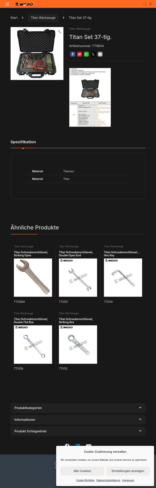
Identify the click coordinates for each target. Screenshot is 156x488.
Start (14, 18)
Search (145, 4)
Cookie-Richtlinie (85, 480)
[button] (59, 31)
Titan (66, 179)
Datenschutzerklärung (108, 480)
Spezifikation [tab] (23, 142)
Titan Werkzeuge (43, 18)
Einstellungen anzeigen (128, 471)
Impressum (128, 480)
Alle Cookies (82, 471)
